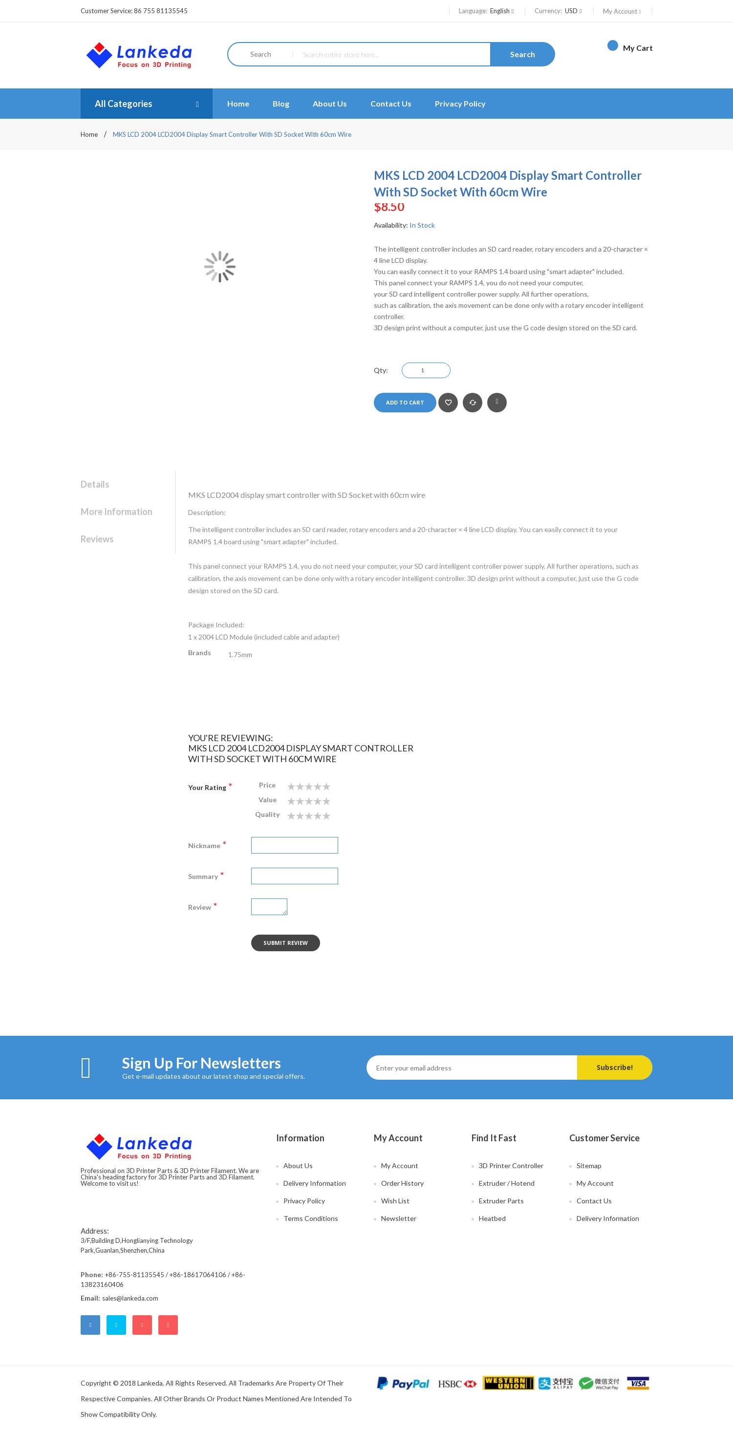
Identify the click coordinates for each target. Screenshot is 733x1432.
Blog (281, 103)
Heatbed (492, 1218)
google (142, 1325)
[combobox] (423, 54)
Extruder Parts (501, 1201)
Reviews (97, 539)
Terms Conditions (310, 1218)
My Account (623, 11)
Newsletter (398, 1218)
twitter (116, 1325)
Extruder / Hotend (507, 1183)
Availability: (391, 225)
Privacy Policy (460, 103)
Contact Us (390, 103)
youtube (168, 1325)
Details (95, 484)
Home (90, 134)
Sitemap (589, 1165)
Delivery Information (314, 1183)
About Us (330, 103)
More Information (116, 511)
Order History (402, 1183)
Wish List (395, 1201)
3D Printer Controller (511, 1165)
